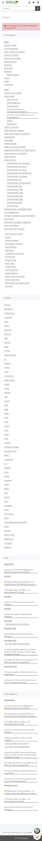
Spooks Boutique (11, 273)
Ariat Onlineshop (11, 270)
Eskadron (7, 468)
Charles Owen (9, 313)
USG (5, 397)
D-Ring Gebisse (12, 106)
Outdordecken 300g (14, 202)
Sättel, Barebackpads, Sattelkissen (17, 134)
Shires (6, 510)
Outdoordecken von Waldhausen (19, 173)
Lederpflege (8, 140)
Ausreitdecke (9, 219)
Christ (6, 434)
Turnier (8, 237)
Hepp (6, 347)
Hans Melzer (9, 514)
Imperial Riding (10, 355)
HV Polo (7, 351)
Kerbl (6, 422)
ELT (5, 464)
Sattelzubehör (9, 137)
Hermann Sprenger (11, 447)
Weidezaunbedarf (12, 240)
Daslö (6, 321)
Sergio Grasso (9, 380)
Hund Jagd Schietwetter (14, 244)
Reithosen (8, 65)
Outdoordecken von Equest (17, 176)
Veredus (7, 393)
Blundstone (8, 309)
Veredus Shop (10, 267)
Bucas (6, 526)
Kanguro (7, 363)
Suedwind (8, 480)
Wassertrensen (12, 99)
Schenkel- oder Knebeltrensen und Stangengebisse (20, 116)
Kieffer (6, 413)
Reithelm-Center (10, 45)
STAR (6, 418)
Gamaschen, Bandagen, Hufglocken (17, 222)
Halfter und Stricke (11, 127)
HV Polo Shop (10, 257)
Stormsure (8, 543)
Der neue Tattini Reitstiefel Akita (17, 644)
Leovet (6, 484)
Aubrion (7, 305)
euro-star (7, 334)
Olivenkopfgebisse (14, 103)
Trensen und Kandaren (13, 93)
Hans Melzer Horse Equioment (15, 522)
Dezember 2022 (10, 628)
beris (6, 501)
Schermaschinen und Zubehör (15, 153)
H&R (6, 338)
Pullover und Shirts (11, 55)
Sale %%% (9, 286)
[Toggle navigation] (3, 1)
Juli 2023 (7, 609)
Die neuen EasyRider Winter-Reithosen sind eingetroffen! (20, 673)
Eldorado (7, 547)
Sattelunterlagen (10, 143)
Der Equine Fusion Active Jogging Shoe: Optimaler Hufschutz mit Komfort (18, 571)
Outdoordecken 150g (15, 193)
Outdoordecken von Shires (17, 170)
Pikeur (6, 489)
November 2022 (10, 640)
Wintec (6, 426)
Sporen (7, 78)
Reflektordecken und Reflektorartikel (17, 209)
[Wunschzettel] (33, 2)
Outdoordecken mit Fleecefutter (19, 183)
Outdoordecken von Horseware (18, 163)
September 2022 (10, 666)
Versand (29, 832)
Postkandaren (12, 124)
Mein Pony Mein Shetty (13, 234)
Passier (7, 497)
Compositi (8, 317)
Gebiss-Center (9, 96)
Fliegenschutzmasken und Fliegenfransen (20, 150)
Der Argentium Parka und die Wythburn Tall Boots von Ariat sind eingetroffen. (20, 661)
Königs (6, 367)
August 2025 (9, 564)
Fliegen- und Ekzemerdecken (15, 147)
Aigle (6, 409)
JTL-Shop (25, 838)
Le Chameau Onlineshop (14, 253)
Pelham (10, 121)
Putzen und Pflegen (11, 225)
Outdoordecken (10, 160)
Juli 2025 (7, 576)
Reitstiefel (8, 71)
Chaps (6, 81)
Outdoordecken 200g (15, 196)
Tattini (6, 388)
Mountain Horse (10, 451)
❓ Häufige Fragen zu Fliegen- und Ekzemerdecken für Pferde (17, 591)
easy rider (8, 330)
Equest (6, 401)
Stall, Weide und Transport (14, 229)
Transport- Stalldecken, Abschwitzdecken (19, 216)
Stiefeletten (8, 68)
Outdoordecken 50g (14, 186)
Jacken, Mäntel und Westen (14, 52)
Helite (6, 455)
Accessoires (8, 85)
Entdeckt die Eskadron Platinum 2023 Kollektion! (18, 615)
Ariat (6, 493)
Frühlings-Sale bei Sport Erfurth (17, 624)
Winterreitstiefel (13, 75)
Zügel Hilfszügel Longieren (14, 130)
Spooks (7, 384)
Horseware (8, 505)
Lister (6, 430)
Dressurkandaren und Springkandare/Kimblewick (17, 110)
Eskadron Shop (10, 260)
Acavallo (7, 530)
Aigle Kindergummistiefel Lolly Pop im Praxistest (18, 635)
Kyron (6, 372)
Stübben (7, 443)
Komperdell (8, 459)
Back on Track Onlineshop (15, 276)
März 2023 (8, 621)
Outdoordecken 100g (15, 189)
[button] (29, 2)
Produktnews (9, 700)
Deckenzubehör (13, 206)
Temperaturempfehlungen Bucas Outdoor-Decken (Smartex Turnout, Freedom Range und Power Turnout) (20, 651)
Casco (6, 472)
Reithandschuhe (10, 62)
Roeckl (6, 476)
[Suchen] (18, 8)
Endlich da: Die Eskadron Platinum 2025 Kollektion (19, 603)
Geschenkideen (11, 247)
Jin (5, 359)
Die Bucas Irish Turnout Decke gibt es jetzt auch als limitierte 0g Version (20, 681)
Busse (6, 518)
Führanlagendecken (11, 212)
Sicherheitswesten (11, 48)
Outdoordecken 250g (15, 199)
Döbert (6, 326)
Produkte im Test (10, 785)
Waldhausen (9, 539)
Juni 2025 (7, 596)
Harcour (7, 342)
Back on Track (9, 535)
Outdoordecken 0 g (14, 180)
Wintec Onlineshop (12, 280)
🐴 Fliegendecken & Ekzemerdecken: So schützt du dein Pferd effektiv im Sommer (19, 583)
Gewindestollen (10, 157)
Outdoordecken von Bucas (17, 166)
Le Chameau (9, 376)
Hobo (6, 405)
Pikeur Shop (9, 263)
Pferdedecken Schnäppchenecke (17, 283)
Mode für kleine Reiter (12, 58)
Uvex (6, 439)
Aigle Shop (9, 250)
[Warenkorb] (38, 2)
